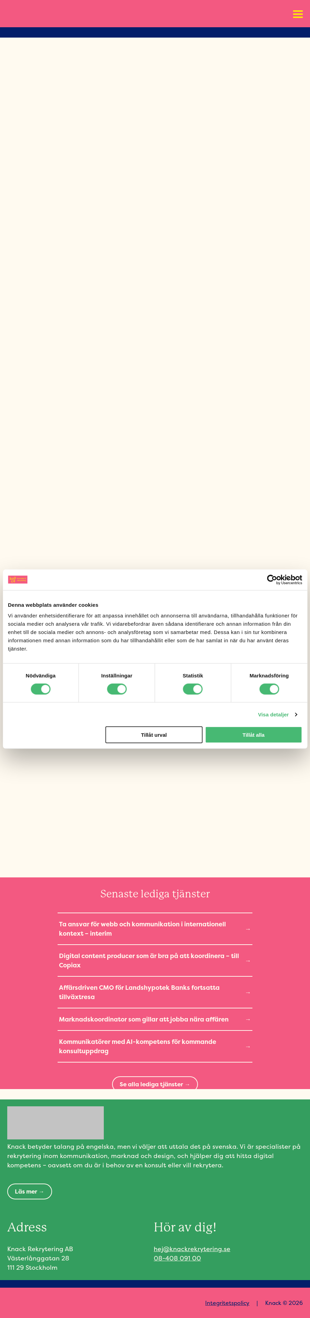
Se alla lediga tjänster (151, 1084)
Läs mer (26, 1191)
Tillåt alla (253, 735)
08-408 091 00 (177, 1258)
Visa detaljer (273, 714)
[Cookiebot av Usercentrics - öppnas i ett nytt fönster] (272, 579)
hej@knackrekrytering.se (192, 1249)
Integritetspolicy (227, 1303)
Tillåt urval (154, 735)
